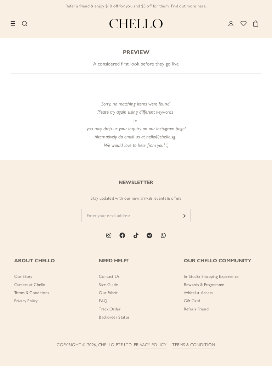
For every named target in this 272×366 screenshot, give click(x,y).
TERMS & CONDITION (193, 344)
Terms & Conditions (31, 292)
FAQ (103, 300)
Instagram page (170, 128)
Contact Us (109, 276)
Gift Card (192, 300)
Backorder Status (114, 317)
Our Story (23, 276)
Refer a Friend (196, 309)
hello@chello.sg (160, 136)
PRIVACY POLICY (150, 344)
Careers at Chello (29, 284)
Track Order (109, 309)
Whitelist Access (198, 292)
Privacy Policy (26, 300)
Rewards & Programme (204, 284)
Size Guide (108, 284)
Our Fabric (108, 292)
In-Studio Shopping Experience (211, 276)
